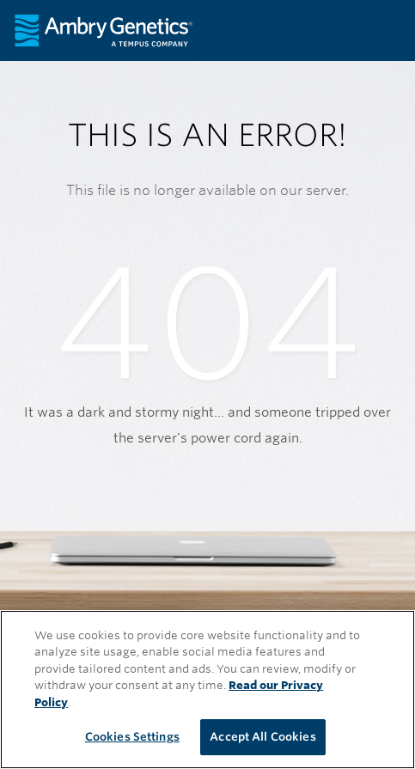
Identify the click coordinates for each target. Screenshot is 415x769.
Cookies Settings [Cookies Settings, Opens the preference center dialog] (132, 736)
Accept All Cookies (262, 736)
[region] (207, 689)
